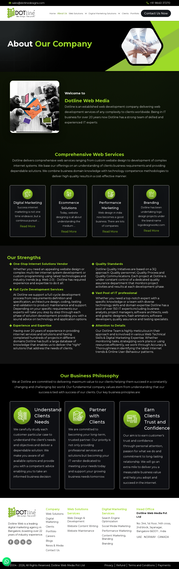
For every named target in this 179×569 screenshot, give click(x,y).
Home (52, 13)
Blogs (49, 540)
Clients (125, 13)
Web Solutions (78, 13)
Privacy (108, 565)
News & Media (54, 545)
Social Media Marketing (116, 526)
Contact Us (52, 550)
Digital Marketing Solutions (104, 13)
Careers (50, 536)
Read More (27, 226)
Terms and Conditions (141, 565)
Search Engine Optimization (111, 519)
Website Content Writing (82, 526)
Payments (164, 565)
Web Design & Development (76, 519)
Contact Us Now (156, 13)
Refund (120, 565)
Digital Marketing (52, 520)
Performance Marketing (116, 530)
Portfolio (134, 13)
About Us (62, 13)
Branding (107, 543)
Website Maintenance (80, 530)
